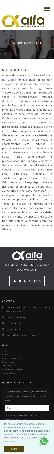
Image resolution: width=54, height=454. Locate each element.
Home (5, 351)
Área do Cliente (9, 373)
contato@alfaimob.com (17, 317)
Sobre (5, 354)
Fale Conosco (8, 365)
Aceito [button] (14, 449)
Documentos (8, 362)
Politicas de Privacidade (13, 369)
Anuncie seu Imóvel (11, 358)
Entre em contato (27, 281)
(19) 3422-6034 (13, 323)
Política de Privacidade (15, 419)
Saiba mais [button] (10, 441)
